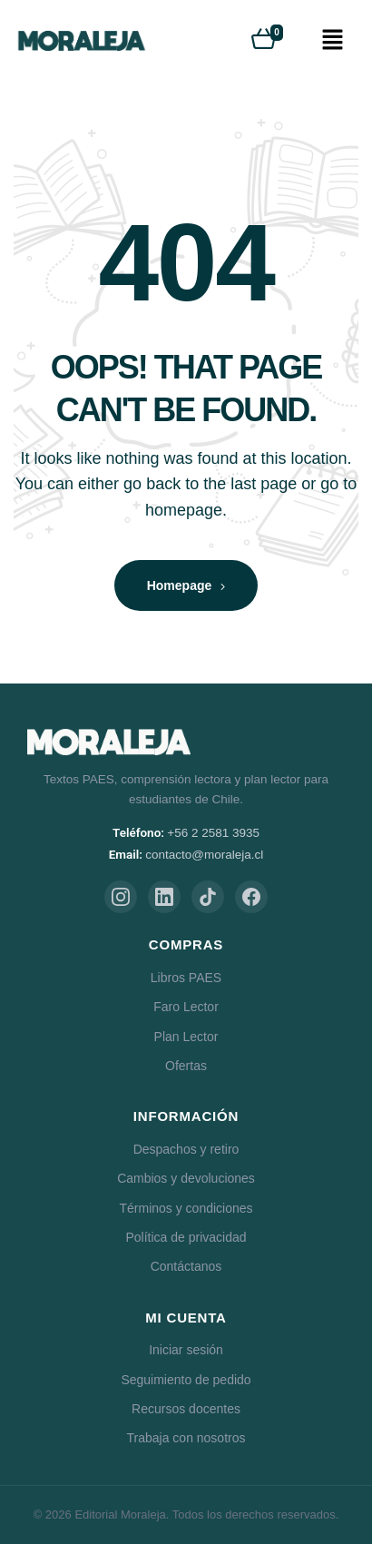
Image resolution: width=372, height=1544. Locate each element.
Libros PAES (186, 977)
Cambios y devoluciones (186, 1178)
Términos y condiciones (185, 1208)
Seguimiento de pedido (185, 1379)
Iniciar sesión (186, 1349)
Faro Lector (186, 1006)
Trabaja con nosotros (186, 1438)
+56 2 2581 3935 (213, 833)
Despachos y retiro (186, 1149)
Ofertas (186, 1065)
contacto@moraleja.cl (204, 854)
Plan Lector (186, 1036)
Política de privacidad (185, 1237)
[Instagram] (120, 896)
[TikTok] (207, 896)
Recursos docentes (186, 1408)
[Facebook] (251, 896)
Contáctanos (186, 1266)
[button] (332, 41)
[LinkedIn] (164, 896)
